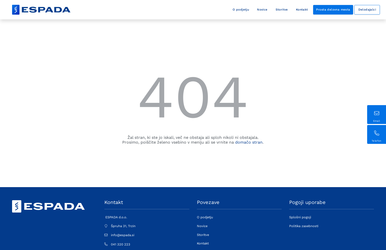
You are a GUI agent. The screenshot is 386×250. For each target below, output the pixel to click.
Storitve (282, 9)
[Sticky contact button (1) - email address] (376, 114)
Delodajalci (367, 9)
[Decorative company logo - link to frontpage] (41, 10)
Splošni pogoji (300, 217)
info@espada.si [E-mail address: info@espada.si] (122, 235)
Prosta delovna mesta (333, 9)
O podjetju (241, 9)
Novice (262, 9)
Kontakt (302, 9)
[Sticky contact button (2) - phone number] (376, 134)
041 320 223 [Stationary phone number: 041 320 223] (120, 244)
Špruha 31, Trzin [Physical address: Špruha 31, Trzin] (123, 226)
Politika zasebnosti (303, 226)
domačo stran (249, 142)
